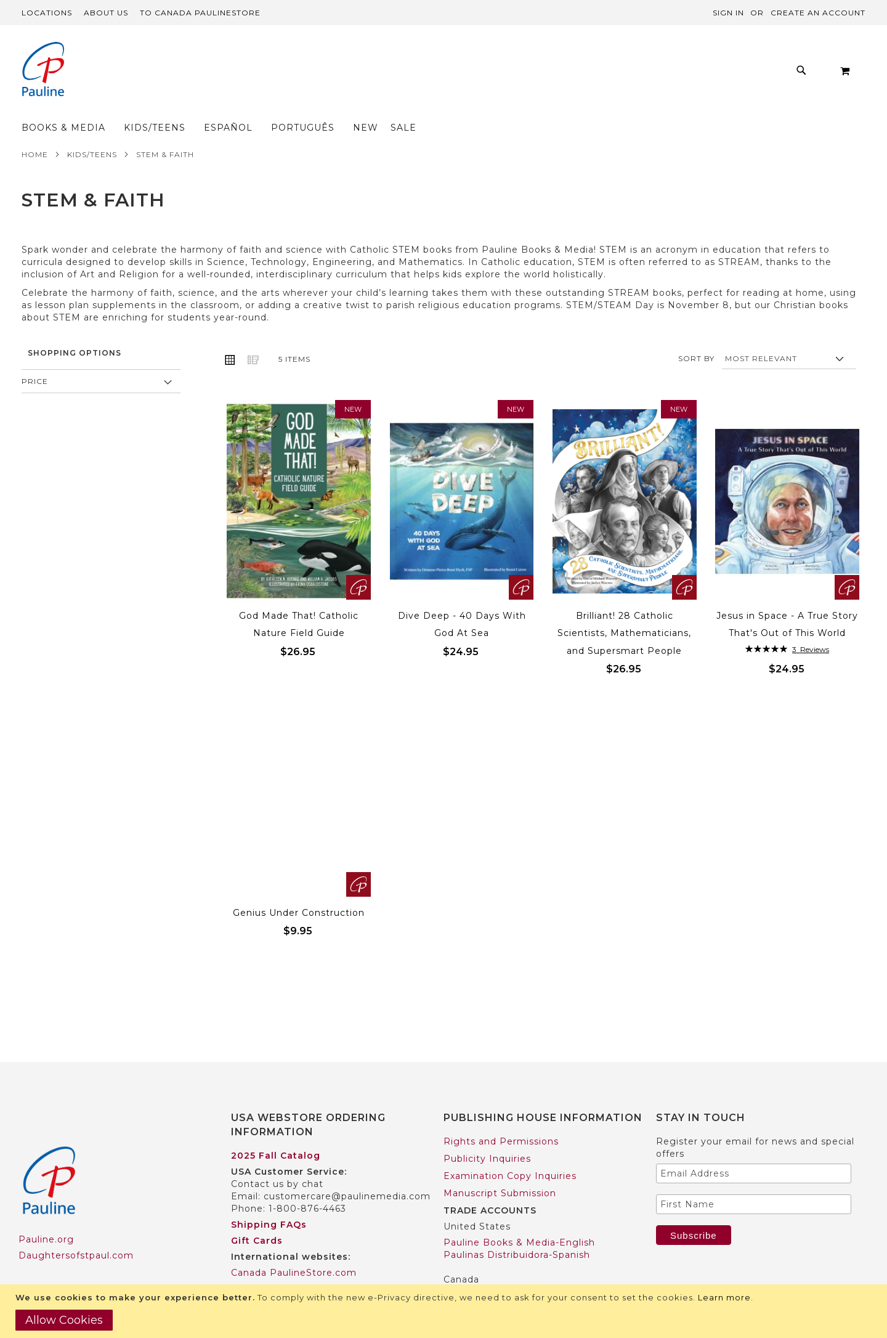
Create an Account (818, 12)
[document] (445, 1311)
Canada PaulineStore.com (294, 1248)
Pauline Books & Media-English (519, 1218)
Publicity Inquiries (487, 1134)
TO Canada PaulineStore (200, 12)
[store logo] (43, 70)
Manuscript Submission (500, 1169)
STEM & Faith (165, 130)
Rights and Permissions (501, 1117)
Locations (47, 12)
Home (35, 130)
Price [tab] (35, 357)
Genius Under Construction (299, 888)
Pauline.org (46, 1215)
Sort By (696, 334)
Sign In (728, 12)
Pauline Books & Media (500, 1271)
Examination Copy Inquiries (510, 1151)
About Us (106, 12)
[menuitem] (205, 73)
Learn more (724, 1297)
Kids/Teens (92, 130)
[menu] (367, 73)
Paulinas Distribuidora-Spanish (517, 1230)
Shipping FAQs (269, 1200)
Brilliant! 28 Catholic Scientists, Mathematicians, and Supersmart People (624, 609)
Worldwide (256, 1264)
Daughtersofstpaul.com (76, 1231)
